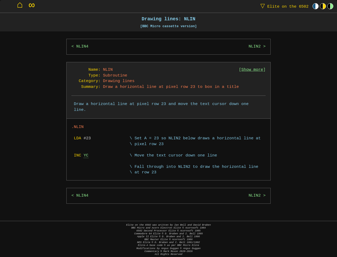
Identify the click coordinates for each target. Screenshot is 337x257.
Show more (252, 70)
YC (85, 155)
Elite (283, 6)
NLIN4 (82, 46)
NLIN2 (255, 46)
